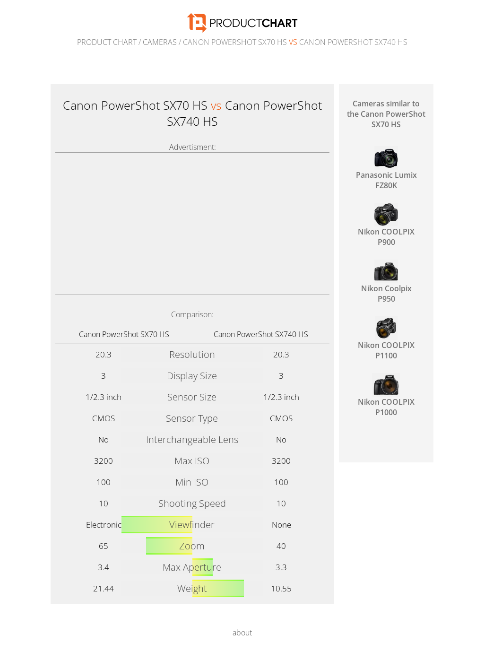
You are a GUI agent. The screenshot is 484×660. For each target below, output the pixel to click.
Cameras (160, 42)
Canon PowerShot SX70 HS (124, 334)
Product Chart (107, 42)
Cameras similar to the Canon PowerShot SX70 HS (386, 114)
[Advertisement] (192, 223)
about (242, 632)
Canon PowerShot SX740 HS (261, 334)
